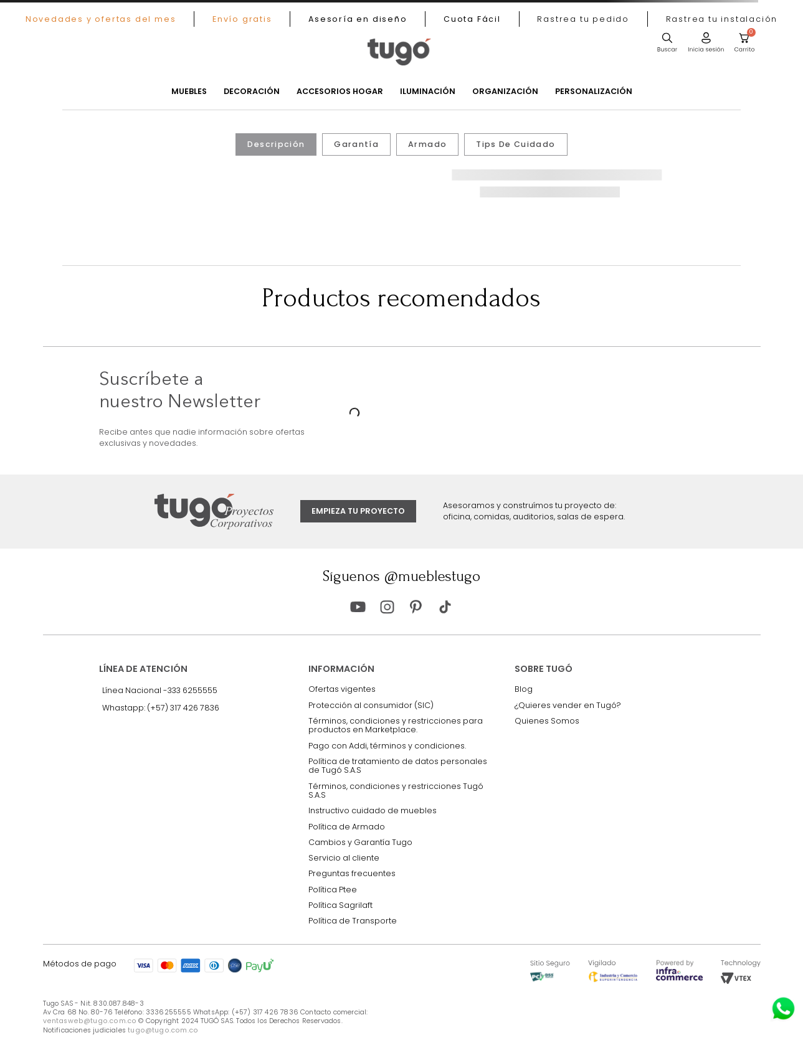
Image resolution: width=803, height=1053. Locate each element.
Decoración (252, 92)
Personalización (593, 92)
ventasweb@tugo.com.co (90, 1021)
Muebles (189, 92)
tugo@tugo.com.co (163, 1030)
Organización (505, 92)
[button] (583, 19)
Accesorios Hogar (340, 92)
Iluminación (427, 92)
